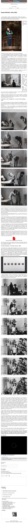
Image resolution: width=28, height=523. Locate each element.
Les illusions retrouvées (6, 505)
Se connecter (12, 521)
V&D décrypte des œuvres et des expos (9, 490)
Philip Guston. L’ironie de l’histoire (7, 503)
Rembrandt (21, 102)
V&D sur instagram (14, 6)
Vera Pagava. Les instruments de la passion (9, 502)
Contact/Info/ (17, 521)
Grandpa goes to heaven (24, 86)
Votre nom (2, 463)
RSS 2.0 (21, 521)
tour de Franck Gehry (18, 251)
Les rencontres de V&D (6, 496)
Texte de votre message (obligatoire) (6, 472)
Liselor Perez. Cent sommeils (7, 508)
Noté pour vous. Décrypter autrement (8, 492)
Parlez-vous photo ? (6, 501)
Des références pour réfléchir (7, 494)
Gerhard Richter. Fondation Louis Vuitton (8, 506)
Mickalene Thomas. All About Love (8, 504)
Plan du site (7, 521)
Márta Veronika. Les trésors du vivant (8, 507)
